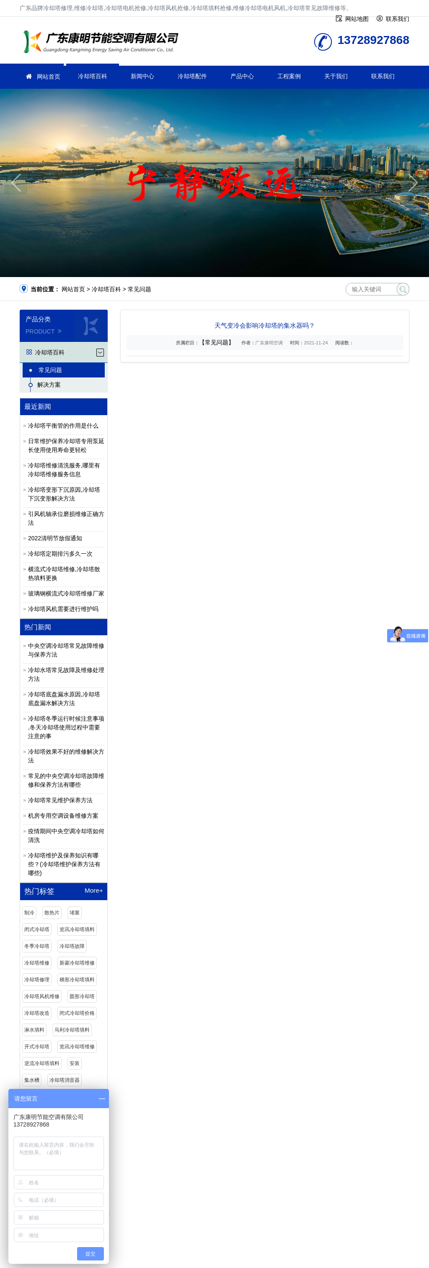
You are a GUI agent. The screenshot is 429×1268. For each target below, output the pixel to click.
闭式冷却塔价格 (77, 1013)
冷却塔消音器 (64, 1080)
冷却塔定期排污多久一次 (60, 553)
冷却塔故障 (72, 946)
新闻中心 (142, 76)
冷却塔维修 (36, 963)
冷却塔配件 (192, 76)
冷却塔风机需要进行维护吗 (63, 609)
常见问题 (139, 289)
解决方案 (49, 384)
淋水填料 (34, 1030)
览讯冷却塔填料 (77, 929)
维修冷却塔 (103, 43)
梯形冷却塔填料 (77, 980)
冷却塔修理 (36, 980)
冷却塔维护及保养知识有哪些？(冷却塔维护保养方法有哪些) (64, 864)
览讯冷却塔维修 (77, 1047)
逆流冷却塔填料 (41, 1063)
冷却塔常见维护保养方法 (60, 800)
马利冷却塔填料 (72, 1030)
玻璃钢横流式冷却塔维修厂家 (66, 593)
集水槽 (31, 1080)
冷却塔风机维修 (41, 996)
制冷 (29, 913)
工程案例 (289, 76)
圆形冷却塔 (82, 996)
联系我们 (383, 76)
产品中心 (242, 76)
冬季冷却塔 (36, 946)
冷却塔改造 (36, 1013)
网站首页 (48, 76)
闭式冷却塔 (36, 929)
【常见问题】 (216, 342)
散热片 (51, 913)
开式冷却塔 (36, 1047)
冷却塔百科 (92, 76)
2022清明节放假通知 (55, 538)
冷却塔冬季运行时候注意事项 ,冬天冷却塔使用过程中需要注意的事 (66, 727)
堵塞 (75, 913)
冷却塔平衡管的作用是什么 (63, 425)
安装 (75, 1063)
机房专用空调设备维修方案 (63, 815)
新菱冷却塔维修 (77, 963)
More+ (94, 890)
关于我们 (336, 76)
